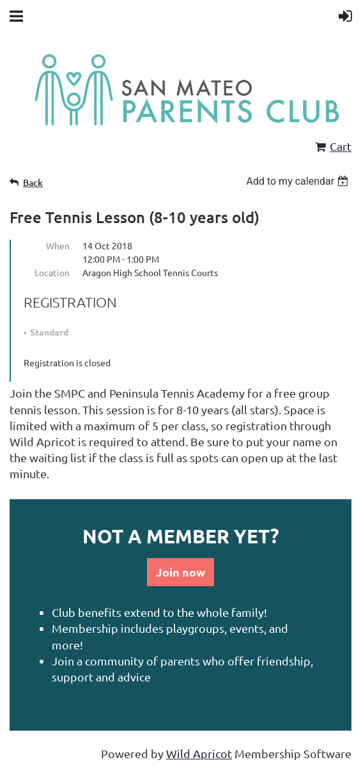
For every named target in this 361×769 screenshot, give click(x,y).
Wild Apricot (199, 753)
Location (52, 272)
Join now (180, 571)
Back (33, 182)
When (58, 245)
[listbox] (298, 181)
